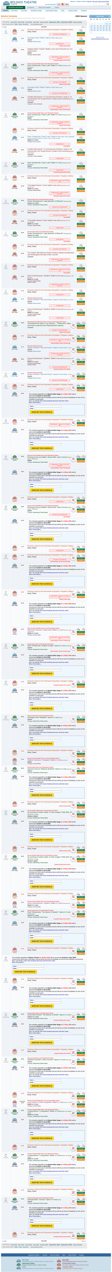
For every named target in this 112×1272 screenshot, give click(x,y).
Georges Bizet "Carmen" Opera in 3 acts (42, 1199)
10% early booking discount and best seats (54, 401)
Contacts (81, 1255)
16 (109, 26)
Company (30, 7)
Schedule (5, 10)
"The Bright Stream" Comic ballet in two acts (43, 185)
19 (97, 28)
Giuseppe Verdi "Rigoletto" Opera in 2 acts (43, 717)
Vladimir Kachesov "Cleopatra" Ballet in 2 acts (44, 760)
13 (100, 26)
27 (100, 30)
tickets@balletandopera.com (100, 39)
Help (107, 1)
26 (97, 30)
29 (106, 30)
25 (94, 30)
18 (94, 28)
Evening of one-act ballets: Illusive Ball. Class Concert (47, 457)
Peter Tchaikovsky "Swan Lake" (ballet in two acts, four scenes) (50, 137)
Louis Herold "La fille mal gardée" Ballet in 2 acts (45, 1102)
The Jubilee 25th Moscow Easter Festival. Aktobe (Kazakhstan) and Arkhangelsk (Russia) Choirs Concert (50, 254)
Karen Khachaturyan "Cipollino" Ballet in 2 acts (44, 903)
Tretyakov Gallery (73, 10)
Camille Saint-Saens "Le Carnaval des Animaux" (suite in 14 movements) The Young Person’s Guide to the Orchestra (49, 98)
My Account (102, 1)
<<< (4, 27)
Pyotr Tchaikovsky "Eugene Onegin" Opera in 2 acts (46, 646)
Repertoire (84, 10)
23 (109, 28)
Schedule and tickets (15, 7)
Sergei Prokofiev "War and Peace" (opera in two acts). (47, 300)
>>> (83, 27)
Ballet (16, 24)
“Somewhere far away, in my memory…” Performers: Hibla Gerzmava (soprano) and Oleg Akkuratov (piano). (49, 324)
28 (103, 30)
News (57, 7)
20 (100, 28)
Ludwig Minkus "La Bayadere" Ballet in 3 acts (44, 1111)
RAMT (63, 10)
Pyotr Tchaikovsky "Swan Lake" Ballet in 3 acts (44, 65)
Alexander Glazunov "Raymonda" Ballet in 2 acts (45, 630)
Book (81, 35)
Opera (20, 24)
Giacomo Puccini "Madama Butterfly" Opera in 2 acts (46, 769)
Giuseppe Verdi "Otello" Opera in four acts (43, 38)
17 (91, 28)
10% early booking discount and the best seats (39, 961)
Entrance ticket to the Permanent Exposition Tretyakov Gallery (50, 29)
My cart (95, 1)
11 (94, 26)
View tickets (81, 33)
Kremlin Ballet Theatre (51, 10)
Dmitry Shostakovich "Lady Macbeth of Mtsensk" (45, 201)
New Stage (24, 10)
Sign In (89, 1)
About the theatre (44, 7)
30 (109, 30)
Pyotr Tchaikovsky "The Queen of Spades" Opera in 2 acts (48, 912)
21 (103, 28)
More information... (35, 402)
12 (97, 26)
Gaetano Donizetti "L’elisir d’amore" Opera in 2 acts (46, 1060)
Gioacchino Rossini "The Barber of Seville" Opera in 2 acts (49, 1015)
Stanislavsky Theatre (36, 10)
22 (106, 28)
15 (106, 26)
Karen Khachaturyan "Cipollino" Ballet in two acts (45, 276)
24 (91, 30)
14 (103, 26)
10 (91, 26)
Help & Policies (72, 1255)
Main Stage (14, 10)
